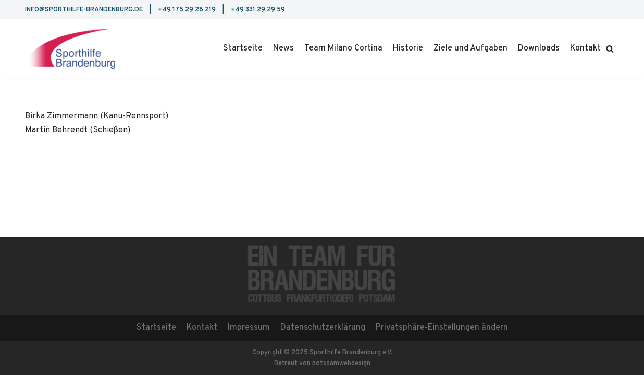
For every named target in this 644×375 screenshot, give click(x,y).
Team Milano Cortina (343, 48)
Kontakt (585, 48)
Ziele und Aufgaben (470, 48)
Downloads (539, 48)
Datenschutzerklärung (322, 327)
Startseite (243, 48)
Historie (408, 48)
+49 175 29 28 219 (187, 10)
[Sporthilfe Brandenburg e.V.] (70, 48)
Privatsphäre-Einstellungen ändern (442, 327)
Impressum (249, 327)
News (283, 48)
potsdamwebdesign (341, 363)
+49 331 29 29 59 (258, 10)
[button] (610, 49)
